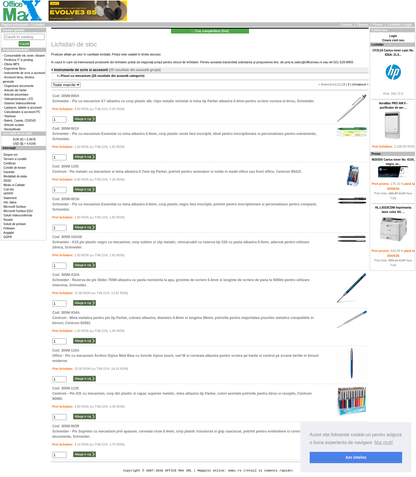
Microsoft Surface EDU (18, 211)
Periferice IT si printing (18, 60)
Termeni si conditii (14, 159)
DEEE (7, 180)
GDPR (7, 237)
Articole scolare (14, 125)
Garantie (8, 172)
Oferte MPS (11, 64)
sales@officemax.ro (308, 62)
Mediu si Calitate (14, 185)
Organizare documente (19, 86)
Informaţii (9, 148)
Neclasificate (12, 129)
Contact (346, 24)
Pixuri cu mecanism (76, 75)
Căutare (363, 24)
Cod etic (8, 189)
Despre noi (10, 154)
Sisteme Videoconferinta (20, 103)
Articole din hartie (15, 90)
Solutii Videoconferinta (17, 215)
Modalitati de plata (15, 176)
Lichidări (394, 24)
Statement (10, 198)
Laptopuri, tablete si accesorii (23, 107)
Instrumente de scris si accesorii (24, 73)
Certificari (9, 163)
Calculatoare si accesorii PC (22, 112)
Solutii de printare (14, 224)
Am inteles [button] (356, 457)
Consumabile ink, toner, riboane (24, 55)
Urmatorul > (360, 84)
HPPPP (8, 193)
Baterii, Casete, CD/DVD (20, 120)
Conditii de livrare (14, 167)
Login (407, 24)
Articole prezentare (16, 94)
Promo (378, 24)
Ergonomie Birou (15, 68)
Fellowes (9, 228)
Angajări (8, 232)
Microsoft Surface (14, 206)
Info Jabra (9, 202)
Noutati (8, 219)
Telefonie (10, 116)
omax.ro (234, 470)
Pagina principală (14, 24)
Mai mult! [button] (383, 442)
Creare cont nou (393, 40)
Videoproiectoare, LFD (18, 99)
